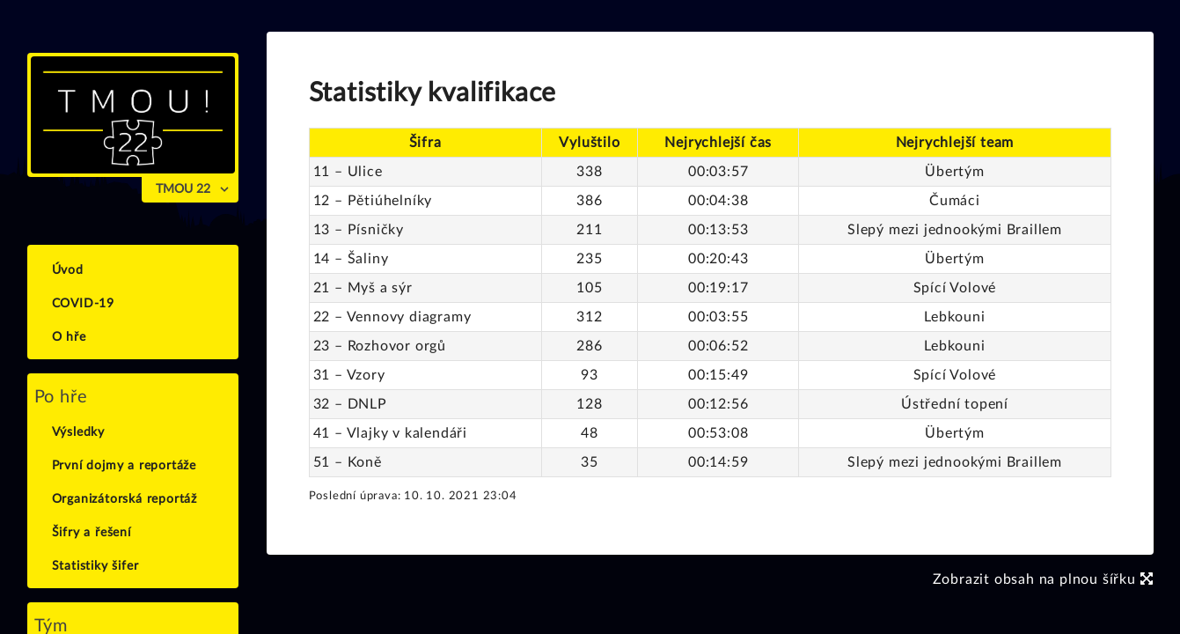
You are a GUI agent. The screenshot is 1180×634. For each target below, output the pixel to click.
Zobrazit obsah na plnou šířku (1043, 579)
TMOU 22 (183, 189)
